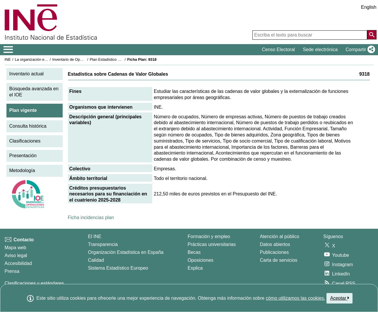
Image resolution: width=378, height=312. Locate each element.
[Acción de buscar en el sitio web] (372, 34)
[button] (359, 49)
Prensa (12, 271)
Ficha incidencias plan (91, 217)
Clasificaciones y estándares (34, 283)
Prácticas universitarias (212, 244)
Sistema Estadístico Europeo (118, 268)
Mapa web (15, 247)
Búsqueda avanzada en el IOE (34, 91)
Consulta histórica (28, 126)
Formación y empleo (209, 236)
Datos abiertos (275, 244)
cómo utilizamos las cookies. (295, 298)
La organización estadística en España (47, 59)
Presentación (23, 155)
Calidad (96, 260)
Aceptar (339, 298)
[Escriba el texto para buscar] (309, 35)
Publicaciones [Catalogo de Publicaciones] (274, 252)
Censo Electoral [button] (278, 49)
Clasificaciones (25, 140)
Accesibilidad (18, 263)
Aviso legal (16, 255)
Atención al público (279, 236)
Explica (195, 268)
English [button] (368, 7)
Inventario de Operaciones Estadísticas (84, 59)
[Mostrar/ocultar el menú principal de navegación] (8, 49)
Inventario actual (26, 73)
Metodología (22, 170)
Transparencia (103, 244)
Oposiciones (200, 260)
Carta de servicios (278, 260)
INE (8, 59)
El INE (94, 236)
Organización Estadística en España (126, 252)
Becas (194, 252)
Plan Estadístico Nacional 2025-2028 (120, 59)
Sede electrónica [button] (320, 49)
